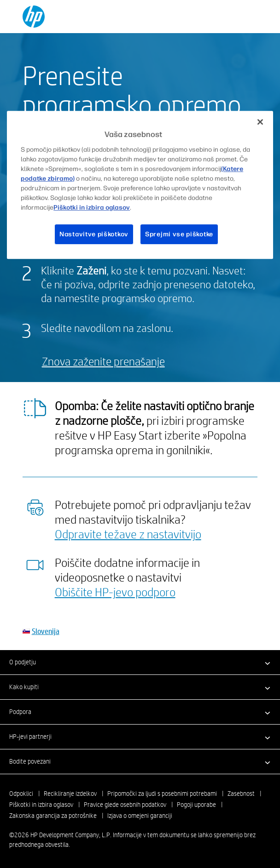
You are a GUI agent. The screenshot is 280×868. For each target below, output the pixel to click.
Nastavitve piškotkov (93, 234)
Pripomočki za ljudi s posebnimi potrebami (162, 793)
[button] (140, 662)
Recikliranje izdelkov (70, 793)
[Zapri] (260, 122)
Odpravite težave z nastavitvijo (128, 533)
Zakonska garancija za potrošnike (53, 815)
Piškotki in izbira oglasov (41, 804)
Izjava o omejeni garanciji (139, 815)
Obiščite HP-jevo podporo (115, 591)
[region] (140, 185)
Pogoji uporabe (196, 804)
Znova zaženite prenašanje (103, 361)
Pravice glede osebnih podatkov (125, 804)
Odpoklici (21, 793)
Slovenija (45, 631)
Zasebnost (241, 793)
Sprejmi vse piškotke (179, 234)
